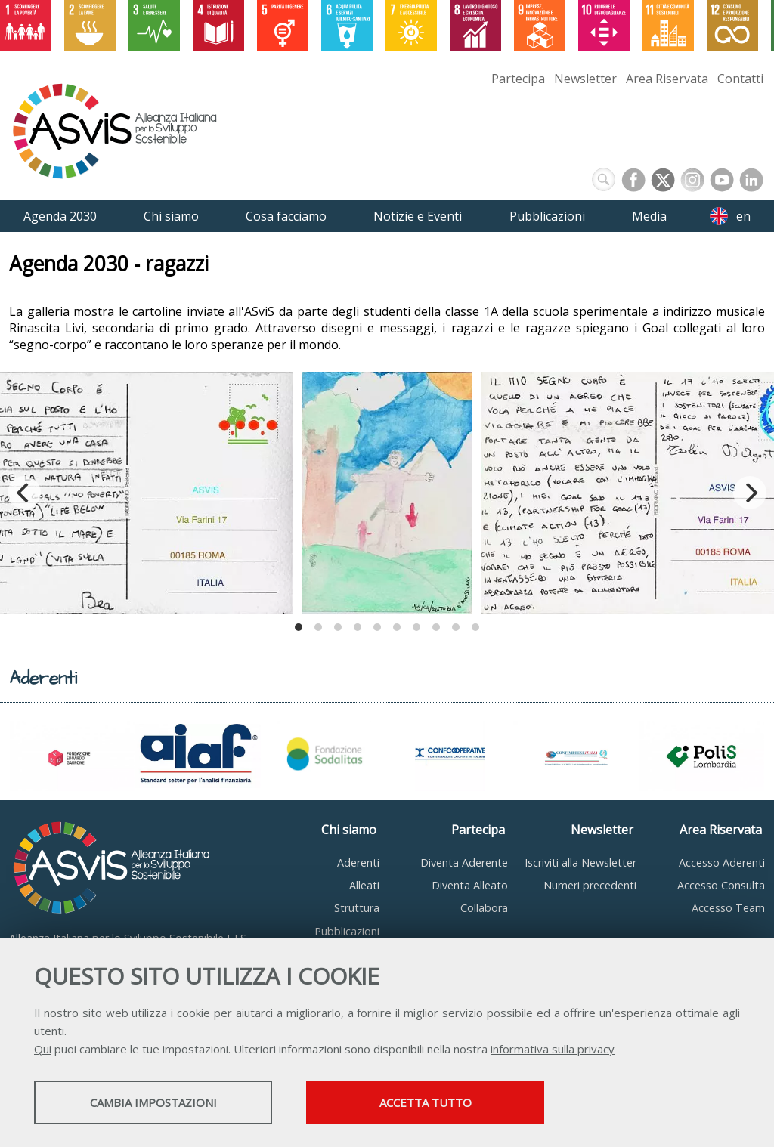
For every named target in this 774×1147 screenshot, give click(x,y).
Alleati (364, 885)
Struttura (356, 908)
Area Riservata (667, 78)
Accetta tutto (425, 1102)
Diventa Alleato (470, 885)
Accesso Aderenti (722, 862)
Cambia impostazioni (153, 1102)
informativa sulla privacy (553, 1048)
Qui (42, 1048)
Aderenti (358, 862)
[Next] (749, 492)
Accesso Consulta (721, 885)
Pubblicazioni (346, 931)
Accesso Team (728, 908)
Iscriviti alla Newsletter (580, 862)
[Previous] (24, 492)
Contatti (740, 78)
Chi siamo (348, 829)
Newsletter (585, 78)
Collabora (484, 908)
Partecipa (518, 78)
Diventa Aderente (464, 862)
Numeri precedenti (589, 885)
